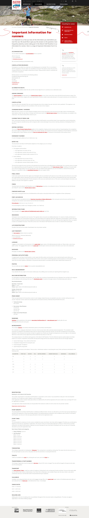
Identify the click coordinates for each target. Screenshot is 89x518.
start (25, 457)
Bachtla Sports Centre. (30, 251)
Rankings (14, 320)
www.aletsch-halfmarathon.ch (39, 320)
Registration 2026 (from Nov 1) (19, 406)
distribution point (38, 279)
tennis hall (35, 246)
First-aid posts (15, 203)
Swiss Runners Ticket (58, 167)
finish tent (24, 481)
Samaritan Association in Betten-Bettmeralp (41, 199)
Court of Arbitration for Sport (40, 132)
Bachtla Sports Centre (36, 95)
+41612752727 (15, 84)
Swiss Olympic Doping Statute (24, 129)
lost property (17, 233)
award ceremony (18, 95)
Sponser (20, 328)
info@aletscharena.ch (18, 59)
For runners (14, 27)
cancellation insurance (32, 170)
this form (36, 463)
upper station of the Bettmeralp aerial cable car (33, 211)
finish (46, 457)
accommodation (30, 54)
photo (26, 266)
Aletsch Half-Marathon (23, 27)
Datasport (34, 450)
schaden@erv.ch (15, 82)
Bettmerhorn (39, 186)
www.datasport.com (52, 320)
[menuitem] (24, 1)
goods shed (37, 244)
